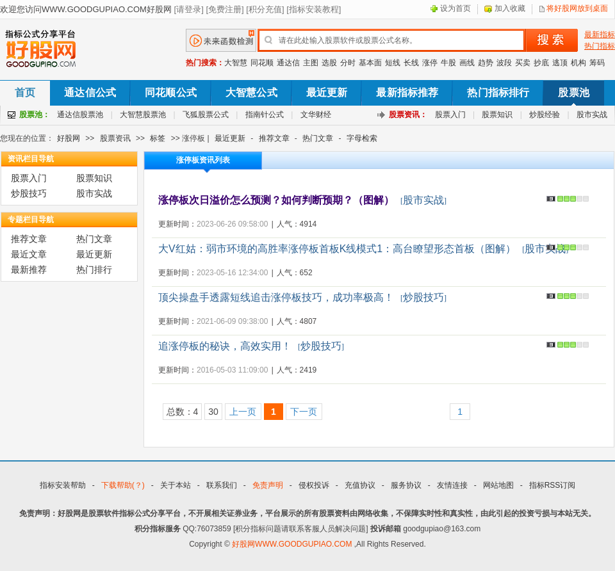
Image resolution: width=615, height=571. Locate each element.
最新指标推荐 (407, 92)
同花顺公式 (171, 92)
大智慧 (235, 62)
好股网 (68, 138)
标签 (157, 138)
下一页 (303, 411)
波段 (504, 62)
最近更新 (327, 92)
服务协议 (406, 485)
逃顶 (560, 62)
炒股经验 (544, 114)
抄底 (541, 62)
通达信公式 (90, 92)
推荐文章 (274, 138)
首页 (25, 92)
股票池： (34, 114)
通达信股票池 (80, 114)
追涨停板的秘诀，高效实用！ (224, 346)
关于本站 (175, 485)
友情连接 (452, 485)
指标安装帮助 (63, 485)
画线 (467, 62)
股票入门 (450, 114)
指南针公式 (264, 114)
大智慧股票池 (143, 114)
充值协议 (360, 485)
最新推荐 (29, 269)
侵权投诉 (314, 485)
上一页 (242, 411)
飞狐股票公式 (206, 114)
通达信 (288, 62)
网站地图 (498, 485)
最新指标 (599, 34)
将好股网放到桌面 (577, 8)
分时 (348, 62)
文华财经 (315, 114)
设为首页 (455, 8)
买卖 (522, 62)
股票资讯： (408, 114)
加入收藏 (510, 8)
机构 (578, 62)
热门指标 (599, 46)
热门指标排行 (498, 92)
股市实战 (592, 114)
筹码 (597, 62)
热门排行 (94, 269)
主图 (310, 62)
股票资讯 (115, 138)
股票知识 (497, 114)
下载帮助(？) (123, 485)
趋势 (485, 62)
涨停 (430, 62)
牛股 (448, 62)
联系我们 (221, 485)
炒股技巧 (29, 193)
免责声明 (267, 485)
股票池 (573, 92)
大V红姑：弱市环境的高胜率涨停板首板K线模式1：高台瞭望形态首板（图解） (337, 248)
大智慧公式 (251, 92)
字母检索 (362, 138)
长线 (411, 62)
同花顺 (262, 62)
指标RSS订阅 (552, 485)
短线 (392, 62)
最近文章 (29, 254)
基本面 (370, 62)
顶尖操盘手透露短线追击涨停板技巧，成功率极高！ (276, 297)
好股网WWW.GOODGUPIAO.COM (293, 544)
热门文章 (317, 138)
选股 (329, 62)
